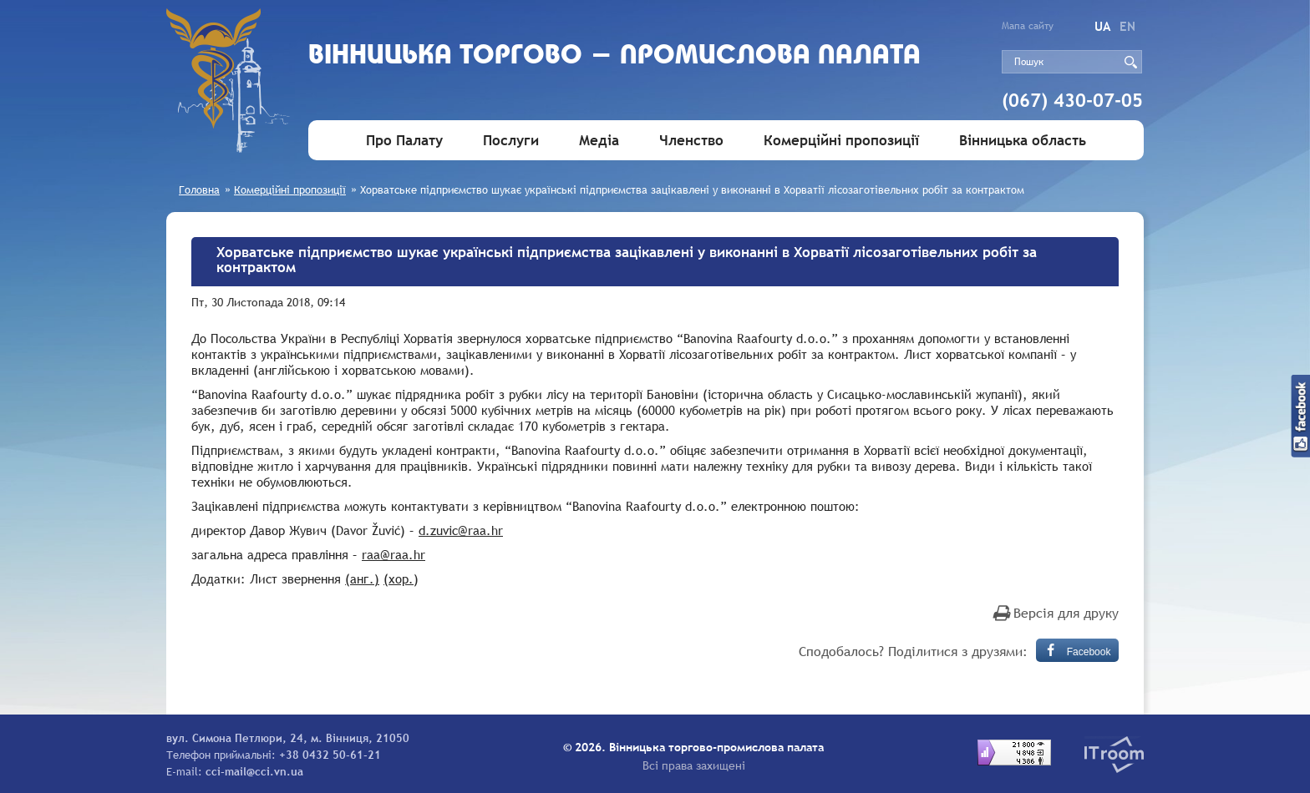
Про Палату (404, 140)
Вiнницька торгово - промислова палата (614, 56)
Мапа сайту (1028, 26)
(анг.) (362, 578)
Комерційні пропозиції (841, 140)
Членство (691, 140)
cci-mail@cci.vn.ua (254, 771)
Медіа (599, 140)
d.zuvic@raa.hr (461, 530)
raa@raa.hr (393, 554)
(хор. (398, 578)
